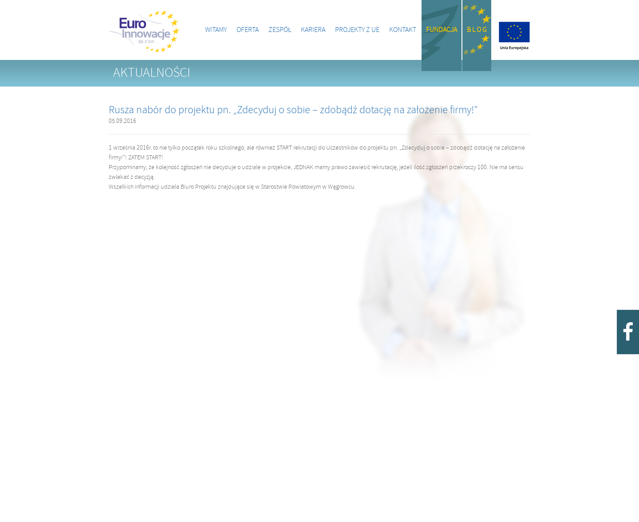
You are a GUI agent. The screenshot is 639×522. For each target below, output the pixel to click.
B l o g (477, 30)
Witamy (216, 30)
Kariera (313, 30)
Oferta (248, 30)
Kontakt (402, 30)
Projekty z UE (357, 30)
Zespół (279, 30)
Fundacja (441, 30)
